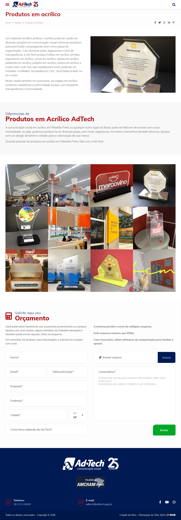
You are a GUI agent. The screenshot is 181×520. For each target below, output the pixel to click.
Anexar (166, 357)
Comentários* (107, 371)
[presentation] (118, 430)
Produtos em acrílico (34, 22)
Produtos (18, 22)
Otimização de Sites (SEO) (152, 515)
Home (8, 22)
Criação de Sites (128, 515)
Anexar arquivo (110, 357)
